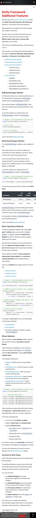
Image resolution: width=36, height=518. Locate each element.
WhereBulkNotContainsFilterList (15, 381)
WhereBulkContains (11, 367)
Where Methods (10, 75)
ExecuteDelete (10, 327)
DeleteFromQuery (11, 276)
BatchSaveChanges (19, 222)
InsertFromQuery (11, 271)
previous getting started (21, 19)
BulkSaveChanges (18, 137)
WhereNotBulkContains (13, 372)
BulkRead (8, 362)
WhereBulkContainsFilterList (14, 376)
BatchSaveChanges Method (14, 62)
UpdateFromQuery (11, 273)
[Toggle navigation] (34, 2)
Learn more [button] (22, 516)
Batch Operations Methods (14, 65)
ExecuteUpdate (10, 325)
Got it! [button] (33, 515)
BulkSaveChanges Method (13, 59)
